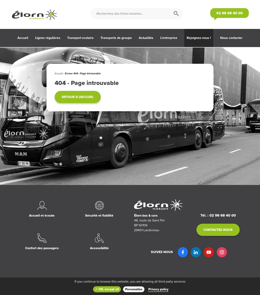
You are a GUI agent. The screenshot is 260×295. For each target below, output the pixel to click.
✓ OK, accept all (107, 289)
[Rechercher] (176, 13)
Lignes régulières (47, 38)
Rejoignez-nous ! (199, 38)
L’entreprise (168, 38)
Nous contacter (231, 38)
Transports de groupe (116, 38)
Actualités (146, 38)
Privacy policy (158, 289)
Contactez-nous (218, 230)
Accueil (22, 38)
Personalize (133, 289)
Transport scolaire (80, 38)
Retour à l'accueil (78, 97)
